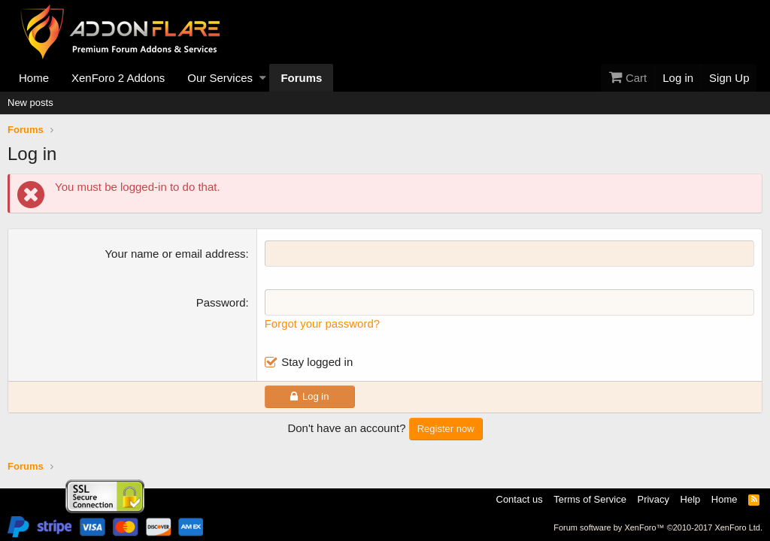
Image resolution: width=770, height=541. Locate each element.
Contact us (519, 499)
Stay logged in (317, 361)
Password (221, 302)
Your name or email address (175, 253)
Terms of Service (589, 499)
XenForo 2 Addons (118, 77)
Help (691, 499)
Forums (301, 77)
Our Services (220, 77)
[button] (263, 78)
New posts (30, 102)
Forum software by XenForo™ (657, 527)
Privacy (653, 499)
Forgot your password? (322, 323)
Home (34, 77)
